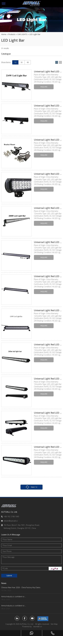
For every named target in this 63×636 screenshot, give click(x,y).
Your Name (7, 539)
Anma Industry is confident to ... (13, 596)
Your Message (8, 557)
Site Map (54, 624)
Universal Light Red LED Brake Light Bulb (48, 71)
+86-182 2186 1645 (11, 516)
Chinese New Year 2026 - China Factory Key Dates (20, 587)
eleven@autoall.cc (11, 521)
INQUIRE (43, 87)
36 (22, 62)
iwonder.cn (37, 626)
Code (5, 568)
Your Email (7, 545)
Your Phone (7, 551)
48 (28, 62)
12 (15, 62)
